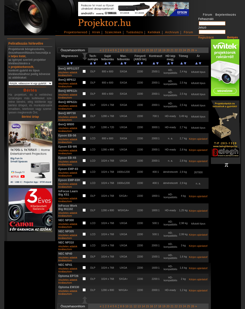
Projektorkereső (76, 32)
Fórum (188, 32)
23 (180, 50)
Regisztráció (206, 37)
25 (188, 50)
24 (184, 50)
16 (151, 50)
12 (135, 50)
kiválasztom (65, 75)
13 (139, 50)
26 (192, 50)
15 (147, 50)
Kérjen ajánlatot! (198, 138)
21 (172, 50)
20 (167, 50)
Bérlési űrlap (30, 116)
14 (143, 50)
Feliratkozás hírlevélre (26, 43)
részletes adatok (67, 72)
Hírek (96, 32)
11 (130, 50)
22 (176, 50)
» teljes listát (17, 56)
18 (159, 50)
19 (163, 50)
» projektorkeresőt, (21, 67)
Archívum (172, 32)
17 (155, 50)
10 (126, 50)
